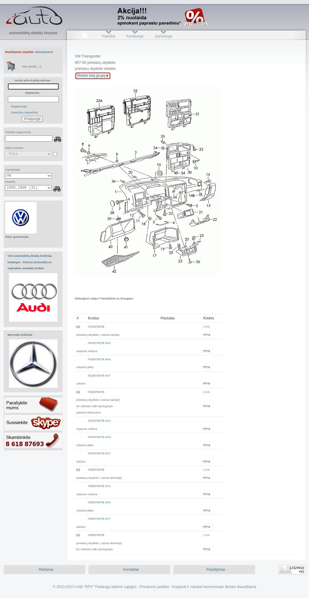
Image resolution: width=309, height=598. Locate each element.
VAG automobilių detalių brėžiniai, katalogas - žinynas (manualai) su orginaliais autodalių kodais (30, 262)
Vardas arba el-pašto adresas (33, 80)
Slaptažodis (33, 92)
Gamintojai (163, 36)
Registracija (19, 106)
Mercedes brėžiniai (20, 334)
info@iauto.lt (44, 52)
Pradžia (84, 36)
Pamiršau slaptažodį (24, 112)
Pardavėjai (135, 36)
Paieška (108, 36)
